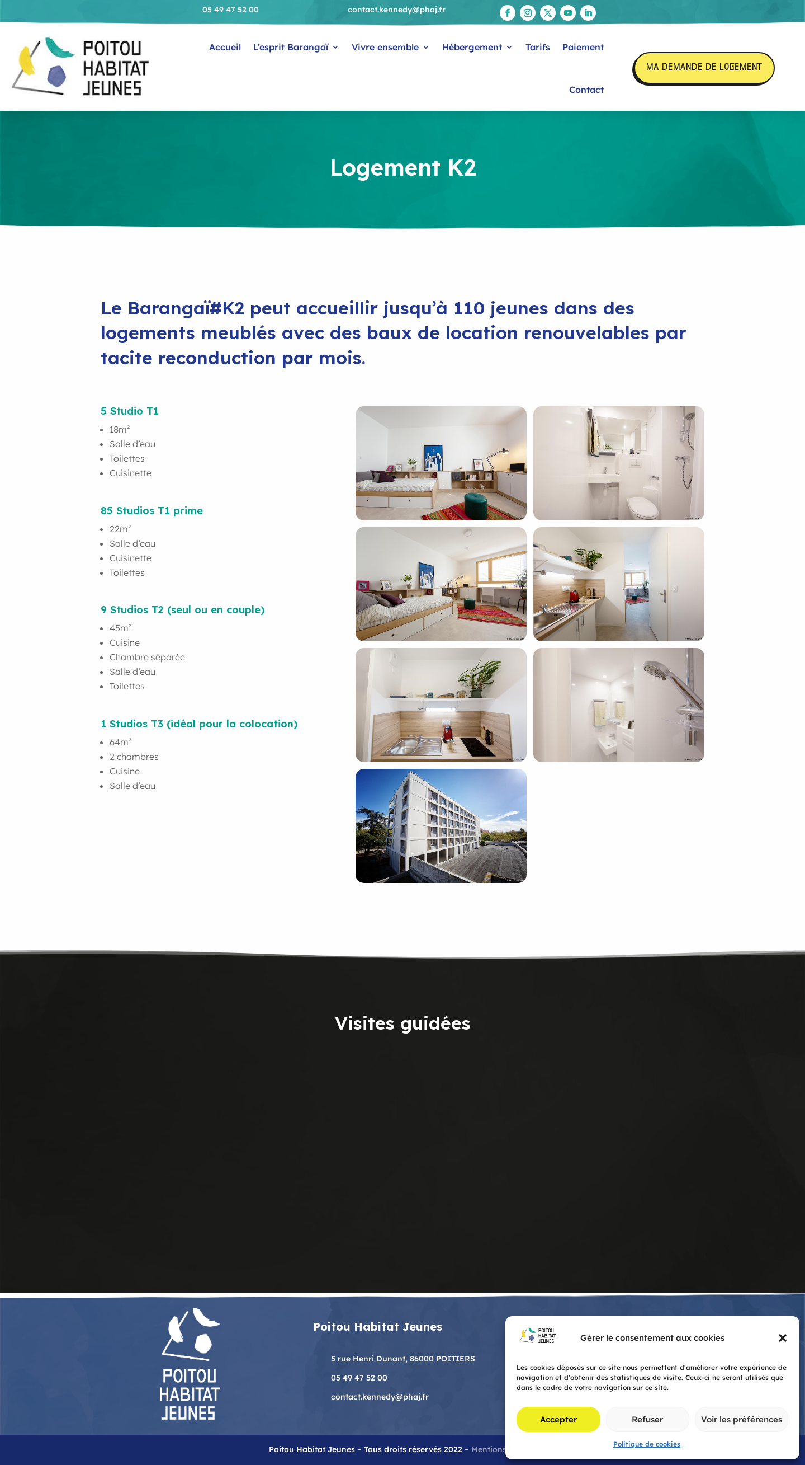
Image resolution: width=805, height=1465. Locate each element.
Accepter (558, 1419)
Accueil (225, 47)
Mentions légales (503, 1449)
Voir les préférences (741, 1419)
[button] (782, 1338)
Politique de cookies (646, 1444)
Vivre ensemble (385, 47)
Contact (586, 89)
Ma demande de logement (704, 68)
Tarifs (537, 47)
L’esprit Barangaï (290, 47)
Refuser (647, 1419)
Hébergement (472, 47)
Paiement (583, 47)
